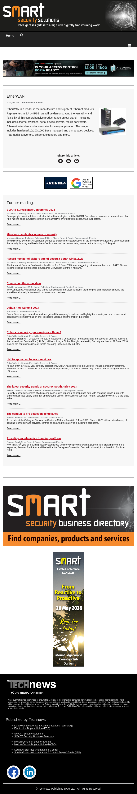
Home (10, 35)
